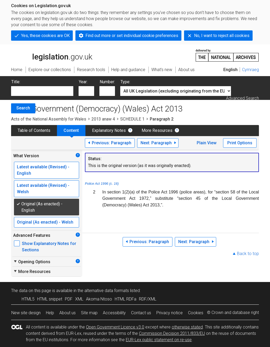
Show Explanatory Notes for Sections (49, 246)
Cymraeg (250, 69)
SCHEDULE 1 (132, 119)
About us (67, 312)
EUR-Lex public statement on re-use (159, 339)
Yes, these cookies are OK (45, 35)
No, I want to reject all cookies (221, 35)
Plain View (206, 142)
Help (50, 312)
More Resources (157, 130)
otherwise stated (187, 327)
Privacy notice (169, 312)
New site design (26, 312)
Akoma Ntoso (99, 299)
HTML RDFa (125, 299)
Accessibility (114, 312)
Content (71, 130)
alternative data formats (106, 290)
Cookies (195, 312)
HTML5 (28, 299)
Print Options (239, 142)
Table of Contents (34, 130)
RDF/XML (147, 299)
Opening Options (31, 261)
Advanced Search (242, 98)
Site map (89, 312)
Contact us (141, 312)
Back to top (248, 253)
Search (23, 107)
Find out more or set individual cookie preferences (131, 35)
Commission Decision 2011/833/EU (172, 333)
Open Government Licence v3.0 (115, 327)
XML (79, 299)
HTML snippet (49, 299)
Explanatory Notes (109, 130)
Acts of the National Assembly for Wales (48, 119)
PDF (69, 299)
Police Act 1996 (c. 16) (102, 184)
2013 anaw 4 (103, 119)
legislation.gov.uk (51, 55)
